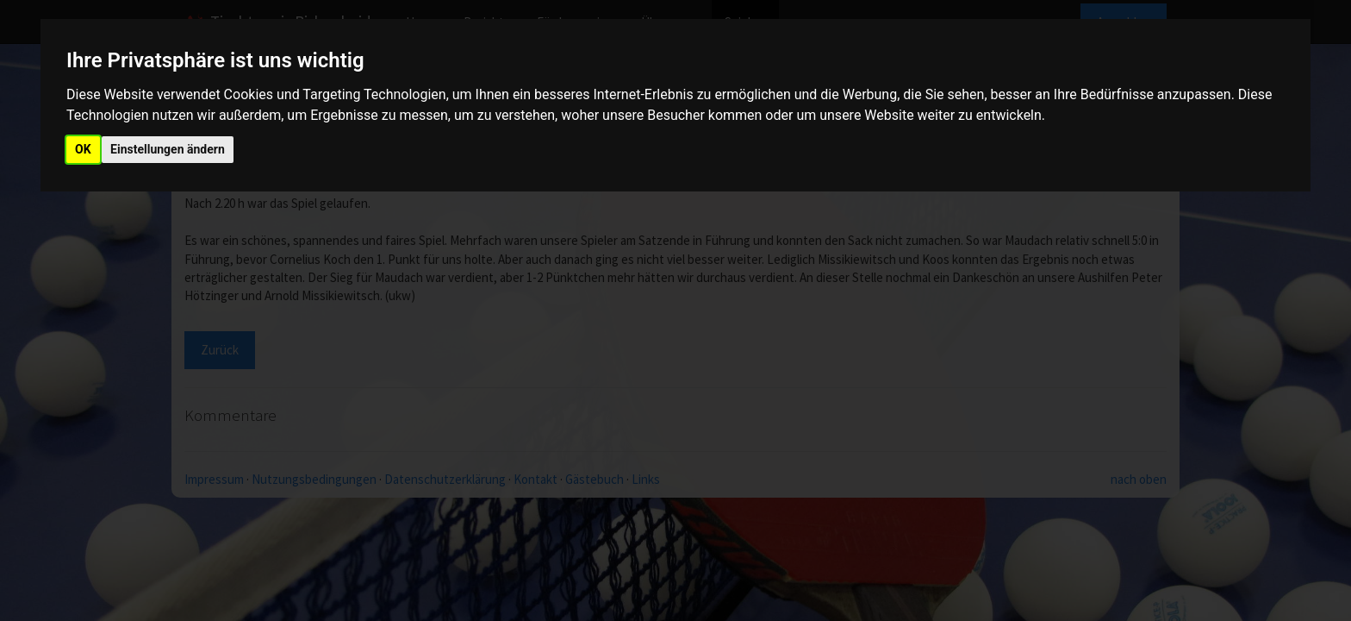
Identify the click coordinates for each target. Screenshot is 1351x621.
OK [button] (83, 149)
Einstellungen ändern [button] (167, 149)
